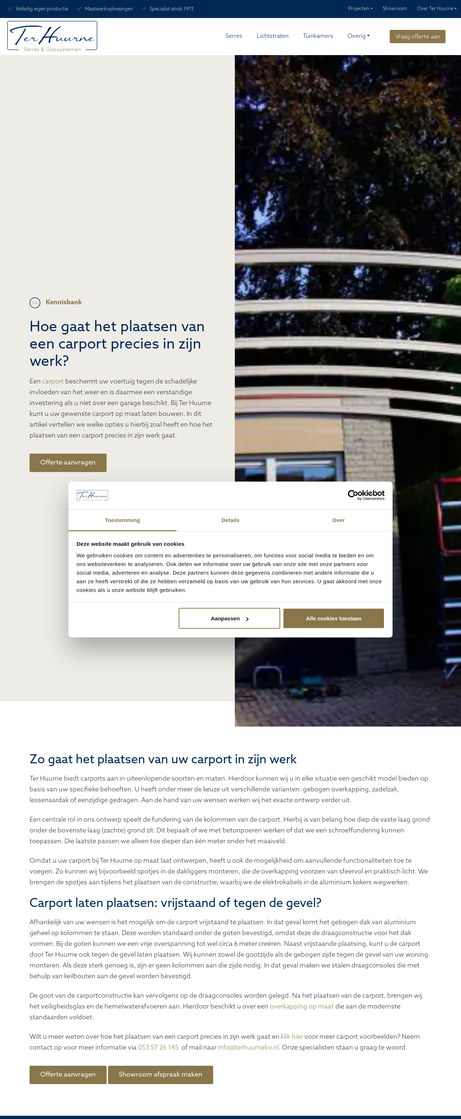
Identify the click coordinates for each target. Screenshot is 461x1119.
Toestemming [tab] (122, 520)
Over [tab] (338, 520)
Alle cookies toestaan (333, 618)
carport (53, 381)
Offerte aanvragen (68, 462)
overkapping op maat (302, 1006)
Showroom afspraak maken (160, 1074)
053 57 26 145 (159, 1047)
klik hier (292, 1037)
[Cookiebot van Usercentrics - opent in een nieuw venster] (353, 495)
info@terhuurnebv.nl (248, 1047)
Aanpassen (230, 618)
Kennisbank (64, 302)
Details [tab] (230, 520)
